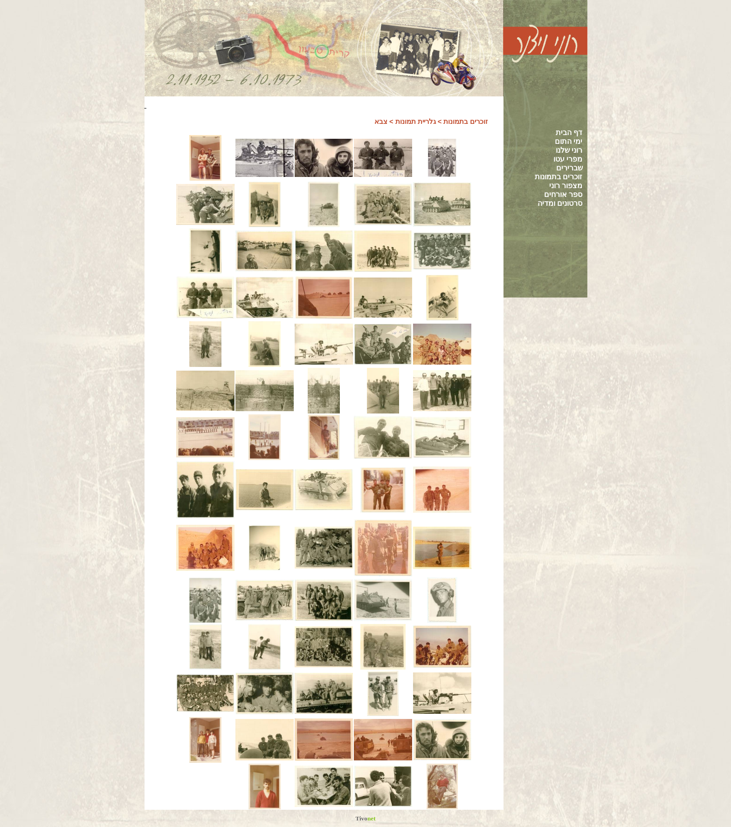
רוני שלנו (569, 150)
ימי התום (568, 141)
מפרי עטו (567, 159)
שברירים (569, 168)
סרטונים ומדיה (560, 203)
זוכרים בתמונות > (463, 121)
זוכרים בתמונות (558, 177)
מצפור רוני (565, 186)
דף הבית (569, 132)
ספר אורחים (563, 194)
